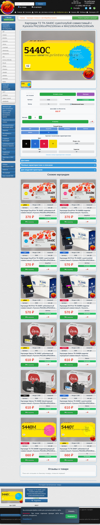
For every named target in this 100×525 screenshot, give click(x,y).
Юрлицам (85, 94)
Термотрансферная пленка (9, 121)
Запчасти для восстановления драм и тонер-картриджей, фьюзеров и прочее (8, 112)
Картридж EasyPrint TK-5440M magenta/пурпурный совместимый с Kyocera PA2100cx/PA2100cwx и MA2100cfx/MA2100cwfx (78, 213)
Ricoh (4, 63)
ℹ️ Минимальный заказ (77, 104)
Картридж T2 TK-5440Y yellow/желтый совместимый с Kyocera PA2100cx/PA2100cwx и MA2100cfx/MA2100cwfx (77, 451)
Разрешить (71, 516)
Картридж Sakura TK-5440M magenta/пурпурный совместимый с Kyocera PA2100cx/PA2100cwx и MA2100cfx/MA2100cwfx (78, 356)
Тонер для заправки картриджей (6, 87)
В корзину (29, 222)
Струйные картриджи (6, 139)
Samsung (5, 50)
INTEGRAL (67, 128)
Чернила (5, 130)
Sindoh (5, 72)
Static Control (7, 98)
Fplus (4, 82)
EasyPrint (48, 128)
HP (3, 32)
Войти (35, 12)
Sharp (4, 66)
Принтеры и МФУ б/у (8, 158)
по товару (22, 7)
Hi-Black (5, 95)
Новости (5, 169)
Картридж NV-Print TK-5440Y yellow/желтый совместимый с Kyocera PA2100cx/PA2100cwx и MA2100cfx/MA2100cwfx (38, 308)
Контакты (27, 12)
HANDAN (5, 101)
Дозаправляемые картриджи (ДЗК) (8, 126)
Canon (5, 35)
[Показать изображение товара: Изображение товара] (26, 84)
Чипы (4, 149)
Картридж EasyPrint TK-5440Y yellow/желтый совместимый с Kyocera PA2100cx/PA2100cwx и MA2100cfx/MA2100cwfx (38, 213)
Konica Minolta (7, 60)
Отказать (71, 511)
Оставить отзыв (57, 94)
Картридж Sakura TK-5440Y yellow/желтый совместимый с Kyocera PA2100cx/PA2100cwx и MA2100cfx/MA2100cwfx (38, 356)
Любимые (81, 12)
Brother (5, 38)
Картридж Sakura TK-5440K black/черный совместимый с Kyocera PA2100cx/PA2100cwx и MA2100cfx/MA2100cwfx (38, 403)
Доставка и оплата (46, 12)
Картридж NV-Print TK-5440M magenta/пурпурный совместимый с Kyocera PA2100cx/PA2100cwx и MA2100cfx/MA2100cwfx (78, 308)
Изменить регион (8, 19)
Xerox (4, 44)
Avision (5, 75)
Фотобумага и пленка (7, 134)
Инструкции (6, 173)
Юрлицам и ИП (93, 12)
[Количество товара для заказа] (35, 117)
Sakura (30, 132)
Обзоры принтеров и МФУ (8, 165)
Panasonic (6, 53)
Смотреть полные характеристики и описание (58, 154)
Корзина (72, 12)
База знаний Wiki (8, 176)
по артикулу (37, 7)
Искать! (40, 4)
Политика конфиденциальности (10, 515)
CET (4, 92)
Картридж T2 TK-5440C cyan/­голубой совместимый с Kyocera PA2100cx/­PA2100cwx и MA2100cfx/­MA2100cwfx (36, 492)
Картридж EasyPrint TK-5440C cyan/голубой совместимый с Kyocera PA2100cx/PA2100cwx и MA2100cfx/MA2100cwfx (38, 260)
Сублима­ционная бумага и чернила (8, 145)
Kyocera (5, 41)
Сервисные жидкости (6, 153)
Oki (4, 57)
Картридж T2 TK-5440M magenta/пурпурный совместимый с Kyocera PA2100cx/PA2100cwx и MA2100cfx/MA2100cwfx (38, 451)
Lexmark (5, 47)
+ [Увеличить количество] (40, 117)
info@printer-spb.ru (61, 12)
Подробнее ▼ (27, 519)
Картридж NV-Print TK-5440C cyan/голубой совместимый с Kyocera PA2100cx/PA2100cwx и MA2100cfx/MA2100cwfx (77, 260)
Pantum (5, 69)
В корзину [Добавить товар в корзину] (55, 121)
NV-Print (85, 128)
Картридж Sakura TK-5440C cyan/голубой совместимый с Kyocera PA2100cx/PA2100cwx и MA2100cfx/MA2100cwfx (77, 403)
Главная (18, 12)
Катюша (5, 78)
